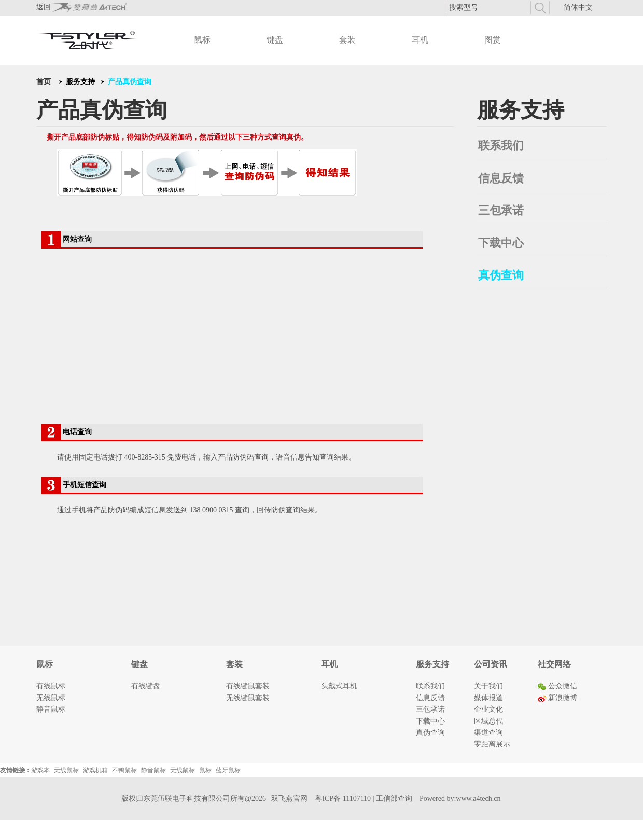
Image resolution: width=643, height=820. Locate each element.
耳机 (420, 39)
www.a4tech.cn (478, 798)
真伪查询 (501, 275)
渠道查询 (488, 732)
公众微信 (557, 686)
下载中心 (501, 243)
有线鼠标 (50, 686)
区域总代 (488, 721)
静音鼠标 (50, 709)
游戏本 (40, 770)
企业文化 (488, 709)
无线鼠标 (50, 698)
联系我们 (501, 145)
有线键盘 (145, 686)
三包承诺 (501, 210)
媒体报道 (488, 698)
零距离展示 (492, 744)
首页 (43, 82)
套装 (347, 39)
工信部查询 (394, 798)
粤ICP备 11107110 (343, 798)
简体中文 (578, 7)
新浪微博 (557, 698)
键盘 (275, 39)
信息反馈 (501, 178)
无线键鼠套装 (248, 698)
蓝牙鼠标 (228, 770)
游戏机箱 (95, 770)
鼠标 (202, 39)
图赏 (492, 39)
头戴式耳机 (339, 686)
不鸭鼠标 (124, 770)
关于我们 (488, 686)
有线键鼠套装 (248, 686)
